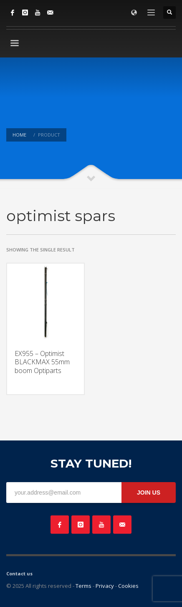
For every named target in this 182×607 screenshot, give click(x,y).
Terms (83, 586)
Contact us (19, 573)
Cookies (128, 586)
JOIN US (148, 492)
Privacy (105, 586)
